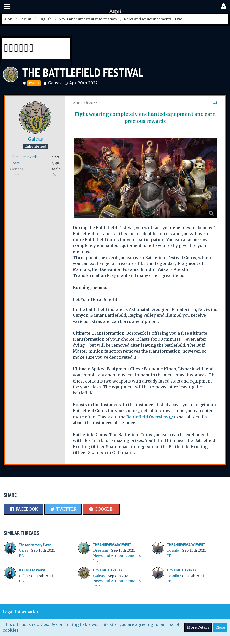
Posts (15, 163)
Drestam (100, 550)
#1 (215, 102)
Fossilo (173, 550)
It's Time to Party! (32, 570)
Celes (23, 550)
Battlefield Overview (147, 416)
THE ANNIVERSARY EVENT (112, 544)
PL (21, 555)
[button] (7, 6)
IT (169, 555)
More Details (198, 627)
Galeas (55, 82)
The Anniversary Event (35, 544)
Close (220, 627)
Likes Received (23, 157)
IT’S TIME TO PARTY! (108, 570)
